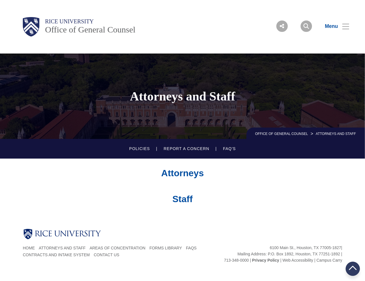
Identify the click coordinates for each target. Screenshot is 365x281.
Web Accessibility (297, 260)
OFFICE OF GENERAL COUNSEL (281, 134)
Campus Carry (329, 260)
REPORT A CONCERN (186, 148)
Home (29, 248)
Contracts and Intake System (56, 255)
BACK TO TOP (353, 268)
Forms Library (165, 248)
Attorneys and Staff (62, 248)
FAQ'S (229, 148)
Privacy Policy (265, 260)
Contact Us (106, 255)
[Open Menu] (333, 26)
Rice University (69, 21)
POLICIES (139, 148)
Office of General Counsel (90, 29)
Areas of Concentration (117, 248)
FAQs (191, 248)
